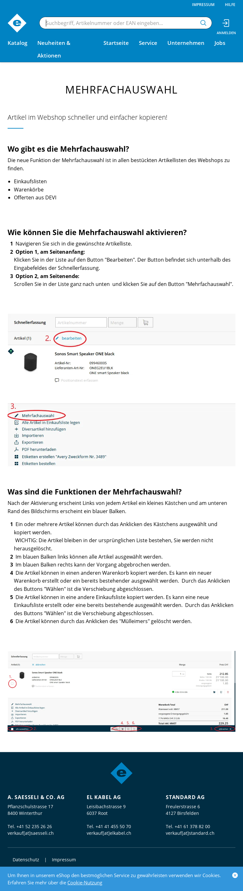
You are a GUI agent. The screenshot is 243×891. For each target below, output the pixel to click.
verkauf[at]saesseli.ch (31, 833)
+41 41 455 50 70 (113, 826)
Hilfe (230, 4)
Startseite (116, 42)
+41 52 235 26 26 (34, 826)
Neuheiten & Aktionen (54, 49)
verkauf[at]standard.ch (190, 833)
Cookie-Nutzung (84, 882)
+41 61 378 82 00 (192, 826)
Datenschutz (26, 860)
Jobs (220, 42)
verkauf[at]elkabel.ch (109, 833)
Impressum (203, 4)
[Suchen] (203, 23)
